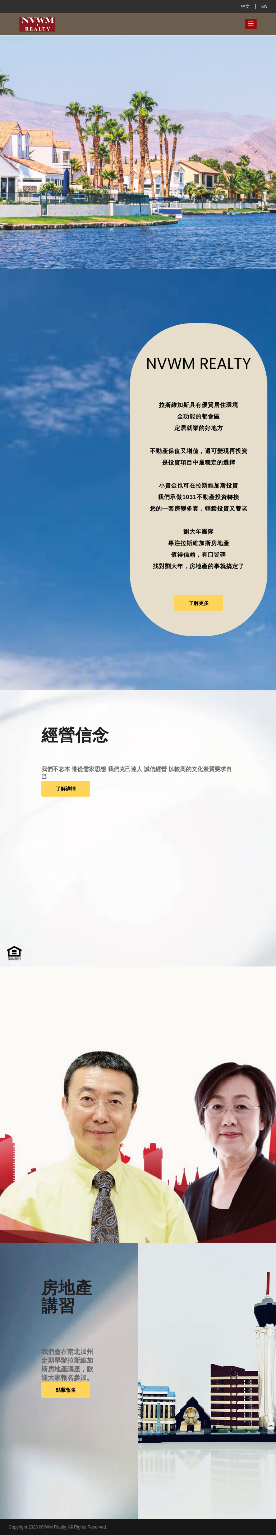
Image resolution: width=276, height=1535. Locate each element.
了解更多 (199, 603)
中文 (245, 6)
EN (264, 6)
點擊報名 (66, 1390)
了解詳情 (66, 789)
